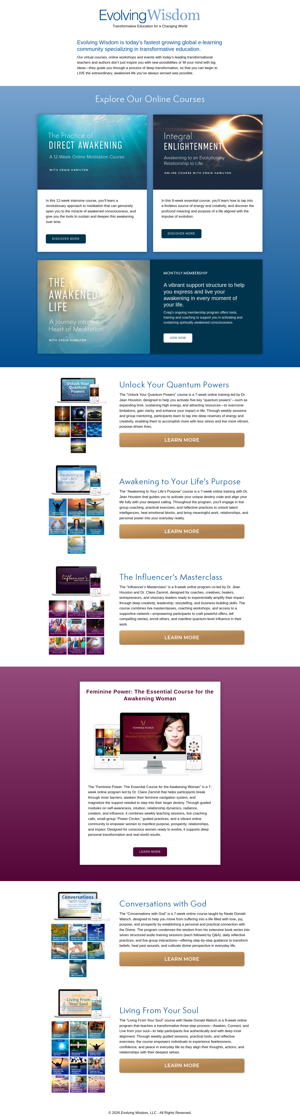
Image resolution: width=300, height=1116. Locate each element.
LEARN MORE (150, 851)
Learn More (181, 440)
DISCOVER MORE (66, 238)
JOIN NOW (178, 337)
